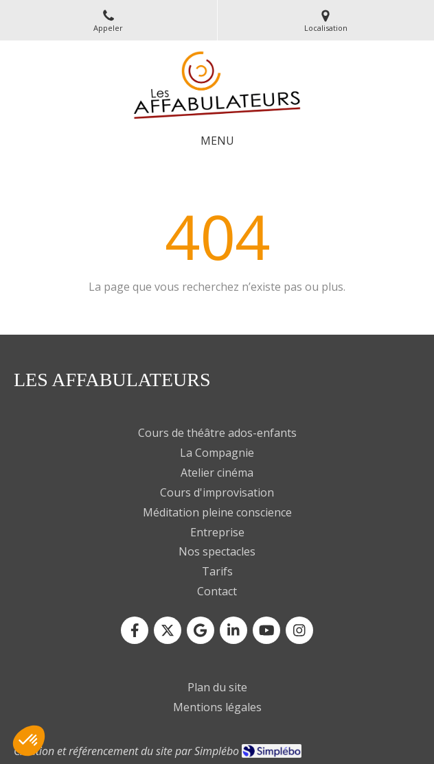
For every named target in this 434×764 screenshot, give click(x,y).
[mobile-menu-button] (217, 141)
